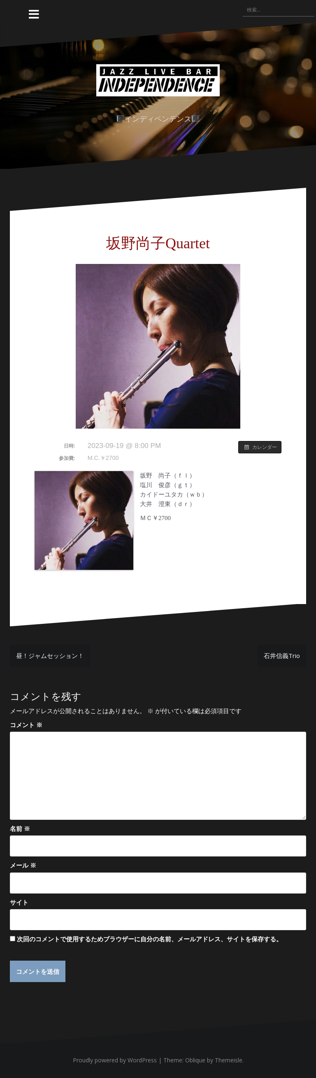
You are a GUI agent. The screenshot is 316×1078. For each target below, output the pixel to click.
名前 (20, 828)
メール (23, 865)
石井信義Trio (282, 655)
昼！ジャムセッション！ (50, 655)
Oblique (195, 1060)
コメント (26, 725)
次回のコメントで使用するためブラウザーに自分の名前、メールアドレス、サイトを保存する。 (149, 939)
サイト (19, 902)
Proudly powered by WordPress (115, 1060)
